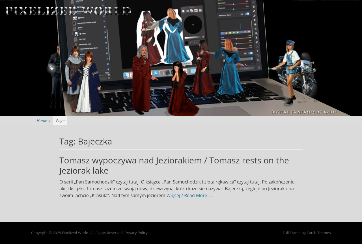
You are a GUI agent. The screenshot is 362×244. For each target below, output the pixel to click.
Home (43, 121)
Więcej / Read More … (189, 195)
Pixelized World (75, 232)
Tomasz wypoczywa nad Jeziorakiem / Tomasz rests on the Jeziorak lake (174, 165)
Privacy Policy (135, 232)
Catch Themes (319, 232)
